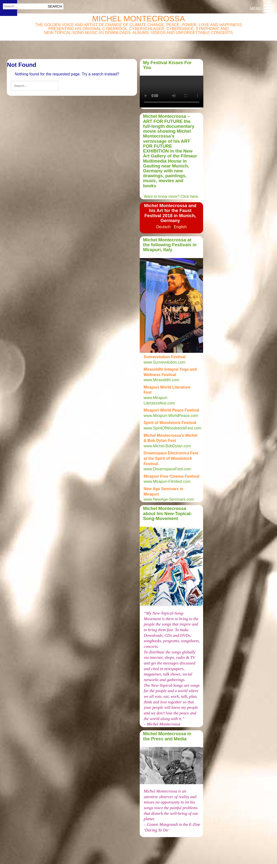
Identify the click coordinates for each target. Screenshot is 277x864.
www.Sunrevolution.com (164, 362)
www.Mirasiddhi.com (161, 380)
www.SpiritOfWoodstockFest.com (172, 428)
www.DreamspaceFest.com (167, 469)
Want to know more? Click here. (171, 196)
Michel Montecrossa (138, 18)
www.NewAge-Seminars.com (169, 499)
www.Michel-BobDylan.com (167, 446)
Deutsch (163, 227)
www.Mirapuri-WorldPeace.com (171, 416)
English (180, 227)
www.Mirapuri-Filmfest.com (167, 481)
